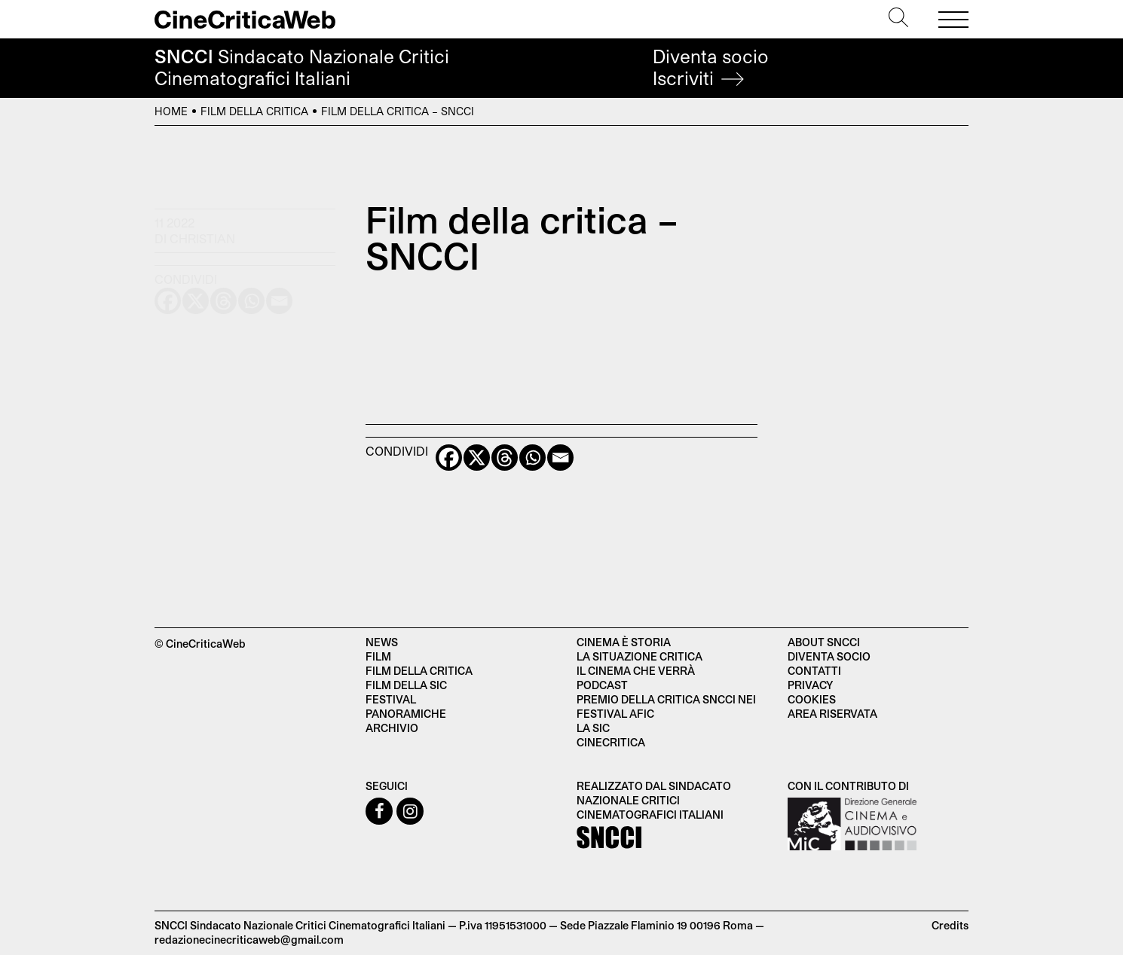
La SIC (593, 728)
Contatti (814, 670)
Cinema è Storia (624, 642)
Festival (391, 699)
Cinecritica (611, 742)
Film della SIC (406, 685)
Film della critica (254, 111)
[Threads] (504, 457)
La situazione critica (639, 656)
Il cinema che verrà (636, 670)
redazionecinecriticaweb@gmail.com (249, 939)
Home (171, 111)
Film (378, 656)
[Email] (560, 457)
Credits (950, 925)
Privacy (810, 685)
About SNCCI (824, 642)
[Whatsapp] (532, 457)
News (382, 642)
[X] (477, 457)
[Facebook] (449, 457)
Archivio (392, 728)
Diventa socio (711, 67)
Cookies (812, 699)
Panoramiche (406, 713)
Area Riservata (832, 713)
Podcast (602, 685)
